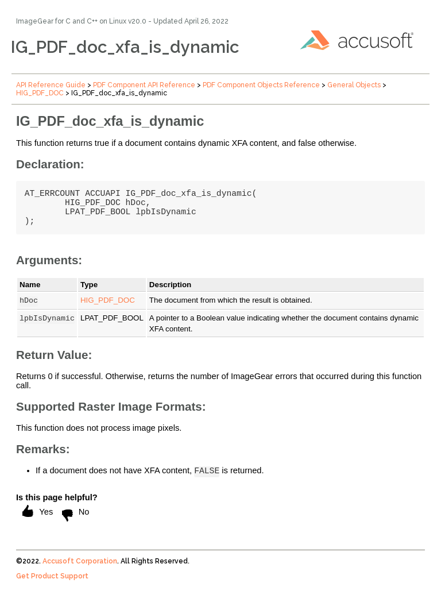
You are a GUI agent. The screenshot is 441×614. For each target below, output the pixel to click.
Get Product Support (52, 589)
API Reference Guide (51, 85)
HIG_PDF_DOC (40, 93)
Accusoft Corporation (79, 574)
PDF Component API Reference (144, 85)
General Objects (354, 85)
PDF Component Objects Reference (261, 85)
